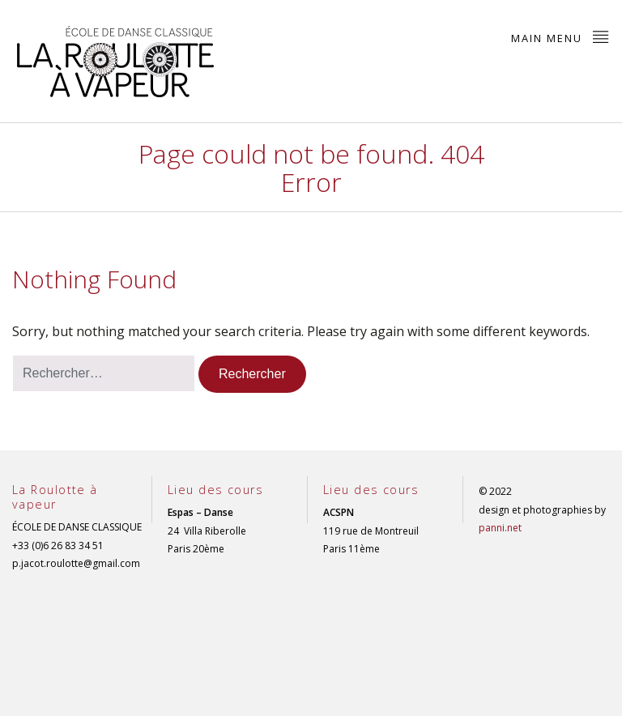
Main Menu (560, 36)
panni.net (500, 528)
